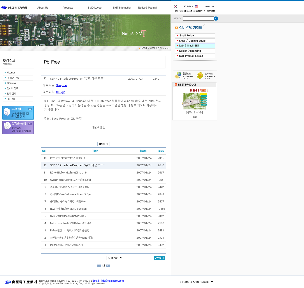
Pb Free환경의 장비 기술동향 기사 (66, 245)
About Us (42, 7)
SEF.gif (60, 92)
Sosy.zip (61, 85)
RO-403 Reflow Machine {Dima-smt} (68, 172)
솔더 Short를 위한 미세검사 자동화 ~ (67, 201)
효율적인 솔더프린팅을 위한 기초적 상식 (69, 187)
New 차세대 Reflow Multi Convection (68, 208)
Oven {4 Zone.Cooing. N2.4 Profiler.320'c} (70, 179)
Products (68, 7)
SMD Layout (95, 7)
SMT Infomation (122, 7)
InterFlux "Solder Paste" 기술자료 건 (67, 158)
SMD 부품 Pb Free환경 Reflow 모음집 (68, 216)
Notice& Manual (147, 7)
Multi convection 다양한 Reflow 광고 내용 (70, 223)
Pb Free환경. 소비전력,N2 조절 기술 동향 (69, 230)
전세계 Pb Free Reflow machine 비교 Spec (71, 194)
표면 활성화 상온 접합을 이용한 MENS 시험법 (72, 237)
